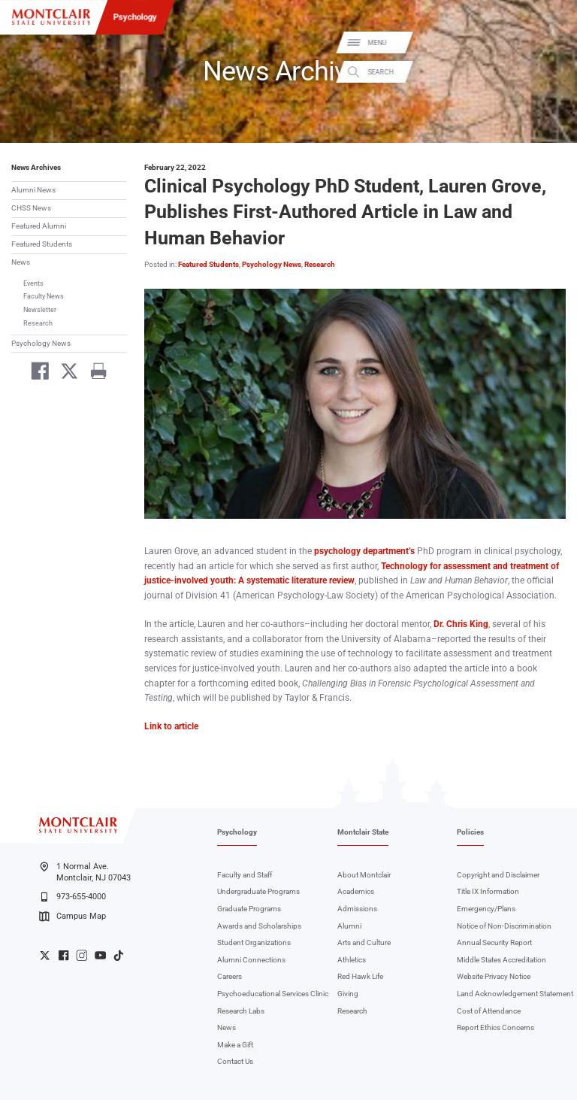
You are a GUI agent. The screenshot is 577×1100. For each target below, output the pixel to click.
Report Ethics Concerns (495, 1027)
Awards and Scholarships (259, 926)
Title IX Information (488, 891)
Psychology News (41, 343)
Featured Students (41, 244)
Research (38, 323)
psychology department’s (364, 551)
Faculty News (43, 296)
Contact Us (235, 1061)
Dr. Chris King (461, 624)
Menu (549, 43)
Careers (229, 976)
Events (33, 283)
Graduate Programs (249, 909)
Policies (470, 832)
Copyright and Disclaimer (498, 875)
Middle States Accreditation (501, 960)
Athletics (351, 960)
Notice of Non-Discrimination (504, 926)
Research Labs (240, 1011)
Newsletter (39, 309)
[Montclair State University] (51, 17)
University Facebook (63, 955)
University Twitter (44, 955)
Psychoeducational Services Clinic (272, 993)
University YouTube (100, 955)
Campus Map (72, 916)
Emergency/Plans (486, 909)
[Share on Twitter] (65, 373)
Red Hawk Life (360, 976)
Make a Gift (235, 1045)
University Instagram (81, 955)
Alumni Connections (251, 960)
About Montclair (364, 875)
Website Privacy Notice (493, 976)
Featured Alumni (38, 226)
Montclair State (362, 832)
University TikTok (118, 955)
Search (553, 72)
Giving (347, 993)
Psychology (135, 16)
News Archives (36, 167)
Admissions (357, 909)
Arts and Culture (364, 942)
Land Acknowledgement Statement (515, 993)
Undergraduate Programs (258, 891)
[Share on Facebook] (35, 373)
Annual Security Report (494, 942)
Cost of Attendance (489, 1011)
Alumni (349, 926)
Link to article (171, 726)
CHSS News (31, 208)
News (20, 262)
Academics (355, 891)
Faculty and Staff (244, 875)
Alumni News (33, 190)
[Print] (93, 373)
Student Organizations (254, 942)
